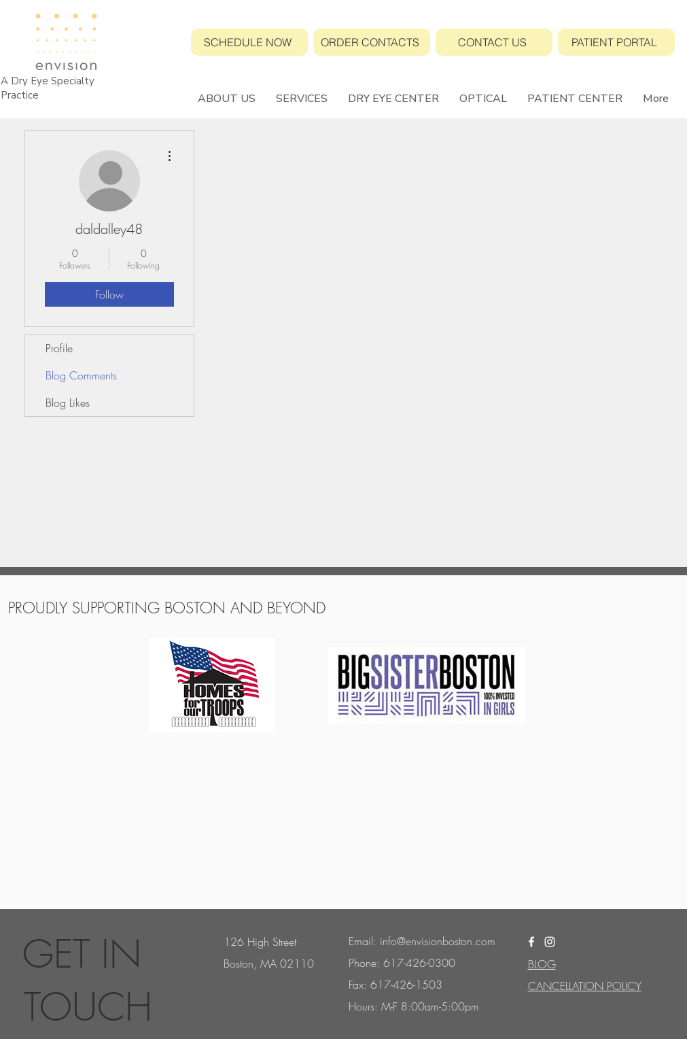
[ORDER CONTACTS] (371, 42)
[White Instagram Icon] (550, 942)
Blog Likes (68, 402)
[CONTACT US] (494, 42)
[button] (227, 98)
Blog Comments (81, 375)
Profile (59, 348)
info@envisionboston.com (437, 941)
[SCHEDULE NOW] (249, 42)
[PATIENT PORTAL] (616, 42)
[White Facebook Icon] (531, 942)
